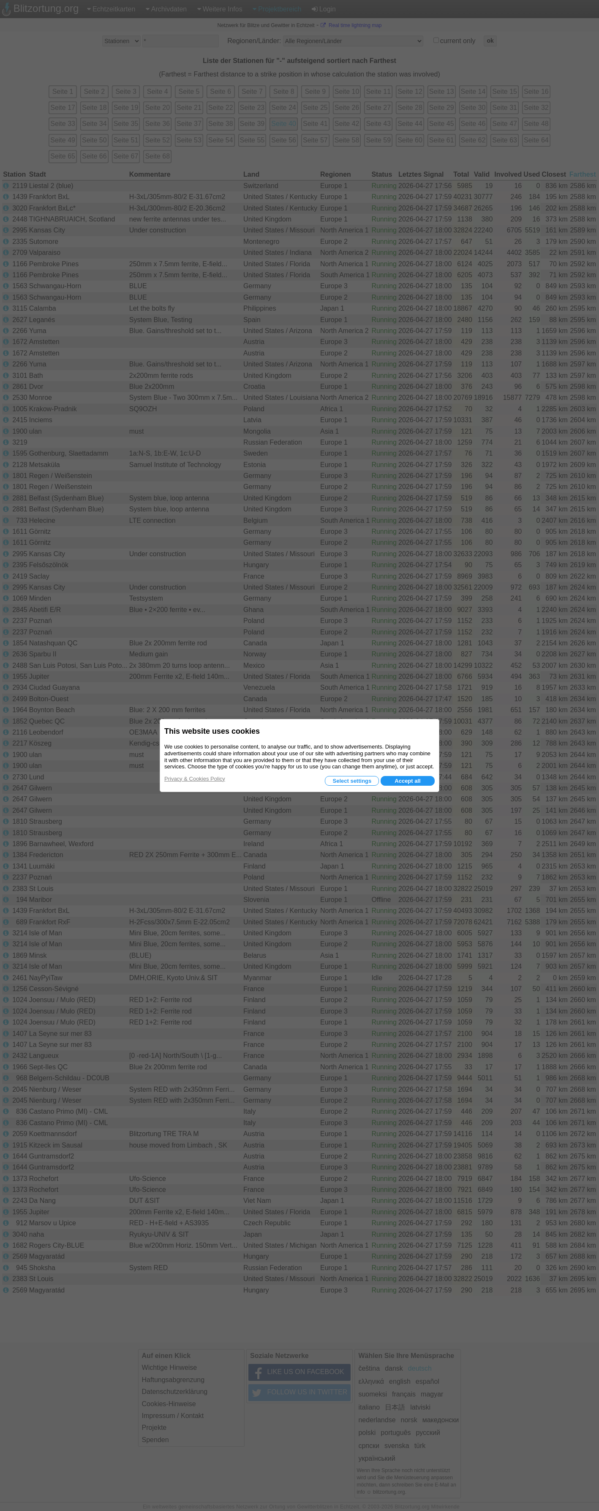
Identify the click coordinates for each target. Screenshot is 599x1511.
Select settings (351, 781)
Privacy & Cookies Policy (194, 779)
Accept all (407, 781)
